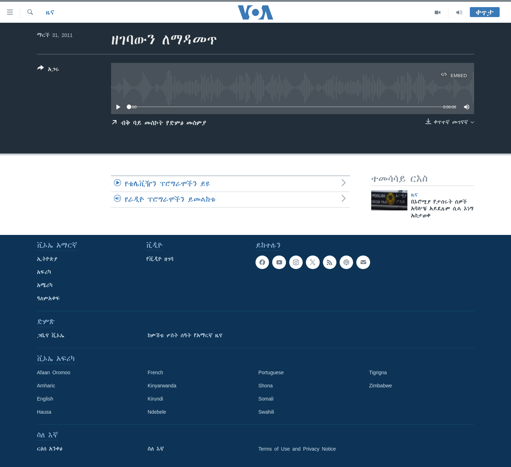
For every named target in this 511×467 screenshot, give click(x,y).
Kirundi (155, 399)
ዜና (50, 12)
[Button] (48, 70)
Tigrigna (378, 372)
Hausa (44, 412)
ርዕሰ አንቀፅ (49, 449)
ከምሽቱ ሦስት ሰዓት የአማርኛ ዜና (185, 335)
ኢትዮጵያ (47, 259)
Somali (266, 399)
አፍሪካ (44, 272)
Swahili (266, 412)
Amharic (46, 385)
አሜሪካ (45, 285)
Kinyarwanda (162, 385)
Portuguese (271, 372)
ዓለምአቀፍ (48, 298)
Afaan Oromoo (53, 372)
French (155, 372)
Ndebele (157, 412)
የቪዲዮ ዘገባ (160, 259)
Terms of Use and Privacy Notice (297, 449)
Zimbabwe (380, 385)
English (45, 399)
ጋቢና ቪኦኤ (50, 335)
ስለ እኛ (156, 449)
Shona (265, 385)
